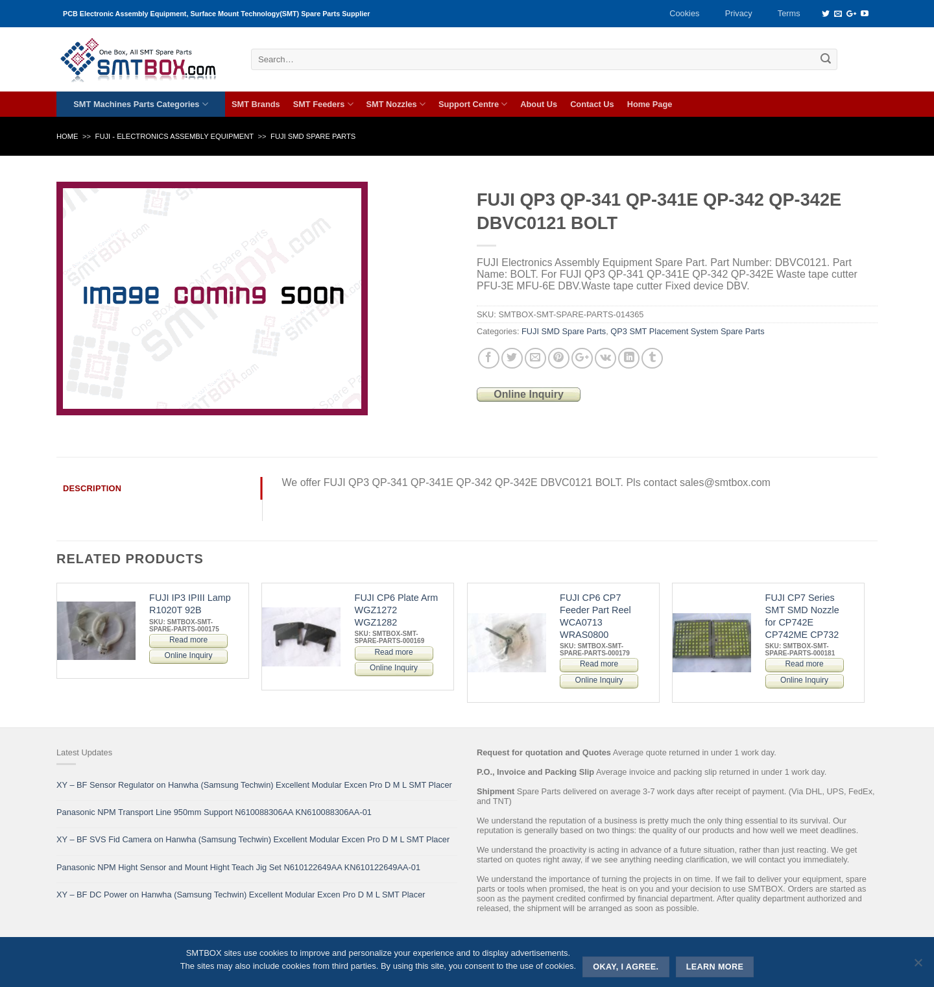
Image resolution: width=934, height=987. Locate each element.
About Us (538, 104)
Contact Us (592, 104)
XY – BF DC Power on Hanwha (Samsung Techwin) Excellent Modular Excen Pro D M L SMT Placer (240, 894)
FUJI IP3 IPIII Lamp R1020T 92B (190, 603)
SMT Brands (256, 104)
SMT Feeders (323, 104)
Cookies (684, 13)
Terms (789, 13)
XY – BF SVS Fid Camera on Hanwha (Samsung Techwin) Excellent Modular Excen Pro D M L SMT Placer (252, 839)
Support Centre (472, 104)
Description (92, 488)
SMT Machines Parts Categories (140, 104)
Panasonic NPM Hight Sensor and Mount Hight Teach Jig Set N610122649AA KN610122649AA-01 (238, 867)
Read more (188, 639)
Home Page (650, 104)
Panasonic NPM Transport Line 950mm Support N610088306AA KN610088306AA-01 (214, 812)
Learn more (715, 966)
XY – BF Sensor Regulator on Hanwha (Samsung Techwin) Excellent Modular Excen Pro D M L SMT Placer (254, 785)
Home (67, 136)
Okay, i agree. (625, 966)
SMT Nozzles (395, 104)
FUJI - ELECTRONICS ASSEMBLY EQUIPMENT (174, 136)
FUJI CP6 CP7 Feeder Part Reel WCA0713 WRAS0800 (595, 615)
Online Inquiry (529, 394)
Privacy (738, 13)
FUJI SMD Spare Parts (312, 136)
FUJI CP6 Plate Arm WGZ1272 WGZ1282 (396, 609)
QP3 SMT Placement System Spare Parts (687, 331)
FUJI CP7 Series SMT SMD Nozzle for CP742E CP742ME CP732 (802, 615)
